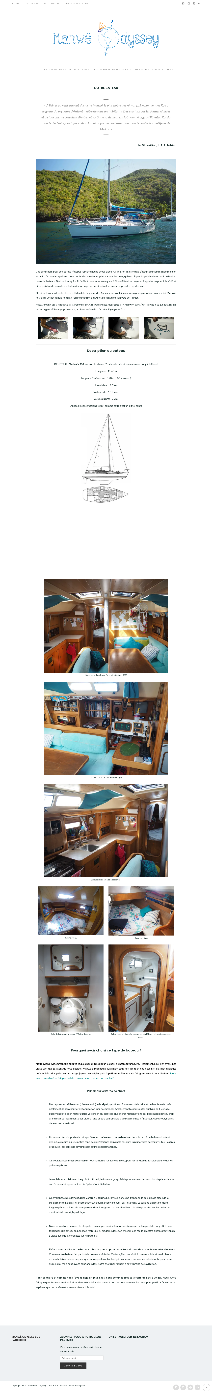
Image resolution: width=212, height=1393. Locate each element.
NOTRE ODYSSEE (78, 69)
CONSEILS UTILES (162, 69)
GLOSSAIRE (32, 3)
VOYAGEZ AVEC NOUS (76, 3)
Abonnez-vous (73, 1366)
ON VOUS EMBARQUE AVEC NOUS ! (111, 69)
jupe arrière (79, 1160)
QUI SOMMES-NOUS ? (52, 69)
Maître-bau (98, 378)
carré (144, 1137)
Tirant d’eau (101, 384)
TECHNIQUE (141, 69)
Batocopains (51, 3)
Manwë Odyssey (38, 1385)
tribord (89, 1202)
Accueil (16, 3)
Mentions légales (77, 1385)
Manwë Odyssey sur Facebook (26, 1338)
